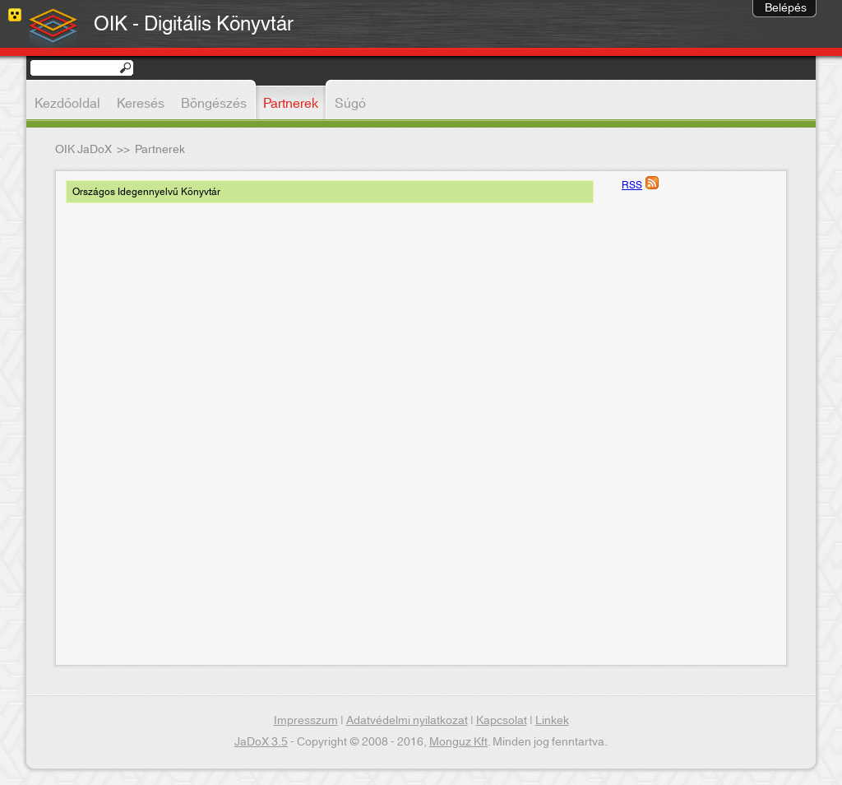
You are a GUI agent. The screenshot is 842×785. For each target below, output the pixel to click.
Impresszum (306, 721)
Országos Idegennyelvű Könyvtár (146, 192)
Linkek (552, 721)
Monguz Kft (458, 742)
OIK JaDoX (83, 149)
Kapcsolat (501, 721)
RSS (632, 185)
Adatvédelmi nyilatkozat (407, 721)
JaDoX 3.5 (261, 742)
